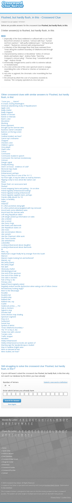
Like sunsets (6, 234)
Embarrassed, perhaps (10, 173)
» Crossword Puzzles (8, 470)
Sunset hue (5, 323)
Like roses (5, 230)
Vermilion (4, 338)
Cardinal (4, 134)
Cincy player (5, 147)
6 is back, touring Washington (12, 103)
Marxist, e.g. (6, 260)
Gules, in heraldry (8, 199)
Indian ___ (5, 201)
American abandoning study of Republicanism (19, 106)
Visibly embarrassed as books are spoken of (18, 343)
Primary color (6, 282)
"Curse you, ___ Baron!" (10, 101)
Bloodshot (5, 121)
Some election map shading (12, 314)
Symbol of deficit (7, 325)
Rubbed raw (5, 299)
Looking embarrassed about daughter (16, 245)
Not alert (4, 267)
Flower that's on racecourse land (14, 184)
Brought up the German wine (12, 127)
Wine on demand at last (10, 349)
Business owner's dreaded (11, 130)
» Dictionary (5, 465)
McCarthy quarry (7, 262)
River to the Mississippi (10, 290)
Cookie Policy (66, 497)
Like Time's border (8, 238)
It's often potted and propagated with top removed (21, 208)
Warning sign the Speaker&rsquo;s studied (17, 345)
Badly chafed (6, 110)
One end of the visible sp (10, 275)
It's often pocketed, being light (13, 206)
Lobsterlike (5, 243)
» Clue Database (6, 456)
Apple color (5, 108)
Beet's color (6, 119)
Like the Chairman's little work (13, 236)
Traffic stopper (7, 336)
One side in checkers (9, 277)
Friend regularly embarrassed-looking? (16, 190)
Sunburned (5, 321)
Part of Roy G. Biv (8, 280)
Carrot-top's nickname (10, 138)
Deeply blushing (7, 164)
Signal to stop (6, 310)
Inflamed (4, 204)
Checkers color (7, 143)
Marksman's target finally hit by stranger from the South (23, 254)
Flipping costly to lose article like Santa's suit (18, 180)
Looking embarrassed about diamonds (16, 247)
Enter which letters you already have (18, 391)
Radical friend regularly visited (12, 284)
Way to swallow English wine (12, 347)
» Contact (4, 473)
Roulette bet (6, 295)
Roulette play (6, 297)
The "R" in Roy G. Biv (9, 330)
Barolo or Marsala (8, 117)
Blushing (4, 123)
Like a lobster (6, 219)
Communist (5, 153)
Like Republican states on (11, 227)
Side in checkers (7, 308)
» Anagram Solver (7, 462)
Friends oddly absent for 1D (12, 197)
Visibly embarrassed (9, 341)
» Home (4, 448)
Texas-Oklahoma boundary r (12, 327)
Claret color (5, 149)
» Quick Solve (5, 451)
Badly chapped (7, 112)
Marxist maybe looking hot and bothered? (17, 258)
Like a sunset (6, 221)
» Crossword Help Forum (9, 459)
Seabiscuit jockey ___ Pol (10, 306)
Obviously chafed (8, 269)
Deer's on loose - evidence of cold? (15, 167)
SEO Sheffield (7, 488)
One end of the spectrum (11, 273)
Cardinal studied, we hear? (11, 136)
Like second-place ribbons (11, 232)
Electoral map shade (9, 169)
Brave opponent (7, 125)
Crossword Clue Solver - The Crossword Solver (12, 5)
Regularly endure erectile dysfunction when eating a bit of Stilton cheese (29, 286)
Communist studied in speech (12, 156)
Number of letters (10, 382)
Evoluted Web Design (52, 485)
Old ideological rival (8, 271)
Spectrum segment (8, 317)
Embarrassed (6, 171)
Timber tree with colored (10, 332)
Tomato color (6, 334)
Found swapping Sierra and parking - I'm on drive (20, 188)
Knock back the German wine (12, 212)
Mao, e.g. (4, 251)
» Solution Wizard (7, 454)
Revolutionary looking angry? (12, 288)
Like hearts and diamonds (11, 225)
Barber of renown (8, 114)
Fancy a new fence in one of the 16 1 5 (16, 175)
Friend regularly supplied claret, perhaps (16, 195)
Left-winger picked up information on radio (18, 217)
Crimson (4, 160)
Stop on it (5, 319)
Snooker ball (6, 312)
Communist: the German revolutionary (16, 158)
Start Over (12, 404)
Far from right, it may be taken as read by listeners (21, 177)
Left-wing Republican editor (12, 214)
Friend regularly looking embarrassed (15, 193)
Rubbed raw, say (7, 301)
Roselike (4, 293)
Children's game (7, 145)
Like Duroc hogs (7, 223)
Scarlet (4, 304)
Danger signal (6, 162)
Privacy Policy (55, 497)
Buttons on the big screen (11, 132)
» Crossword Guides (8, 468)
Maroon (4, 256)
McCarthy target (7, 264)
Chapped (4, 140)
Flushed (4, 186)
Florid (3, 182)
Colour (3, 151)
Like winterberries (8, 240)
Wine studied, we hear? (10, 351)
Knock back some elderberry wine (14, 210)
